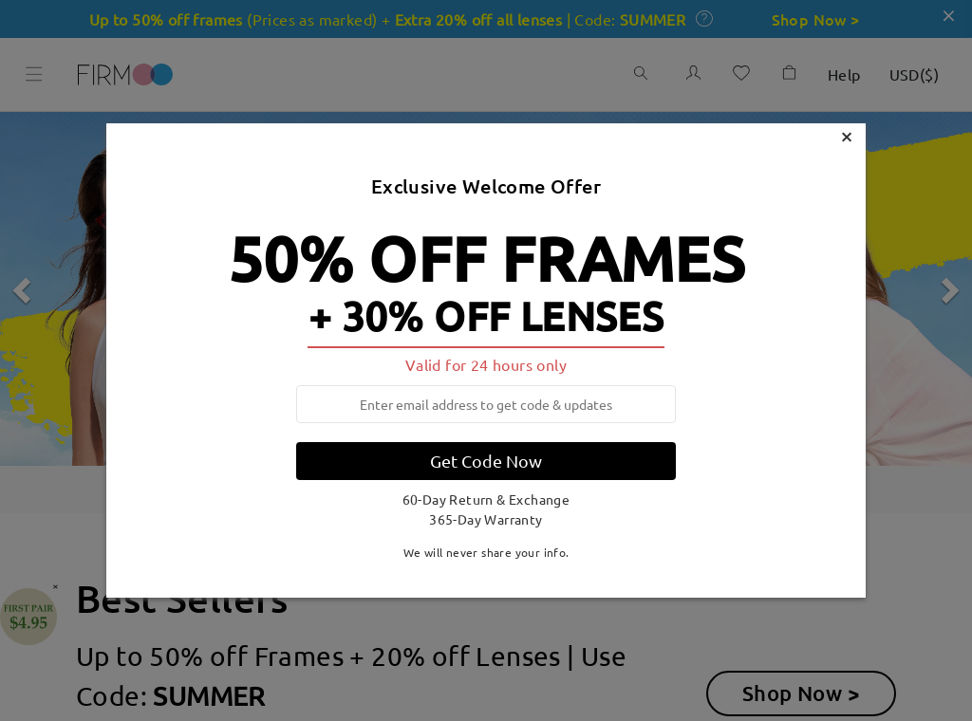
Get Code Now (486, 461)
